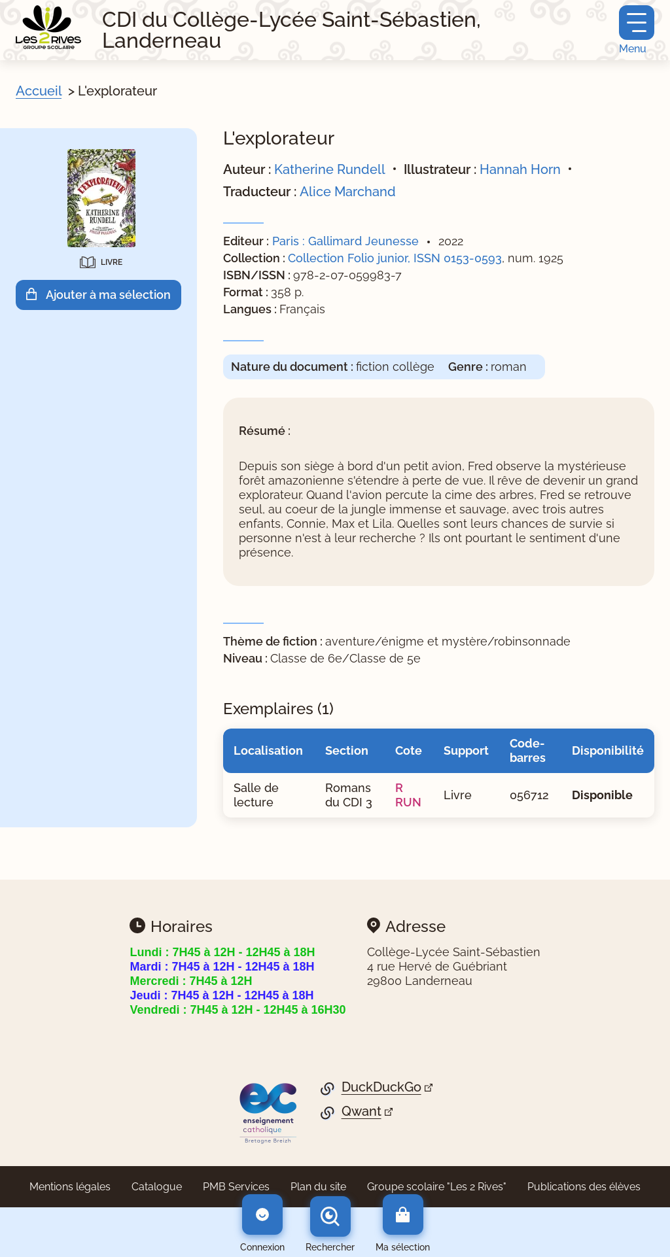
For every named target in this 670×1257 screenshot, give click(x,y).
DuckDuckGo (381, 1087)
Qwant (361, 1111)
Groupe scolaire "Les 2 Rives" (436, 1186)
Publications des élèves (584, 1186)
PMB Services (236, 1186)
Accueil (39, 91)
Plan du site (318, 1186)
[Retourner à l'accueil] (48, 27)
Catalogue (157, 1186)
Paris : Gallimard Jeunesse (345, 241)
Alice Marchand (348, 191)
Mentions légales (70, 1186)
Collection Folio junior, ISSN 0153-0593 (395, 258)
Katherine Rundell (329, 169)
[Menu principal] (636, 30)
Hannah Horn (520, 169)
